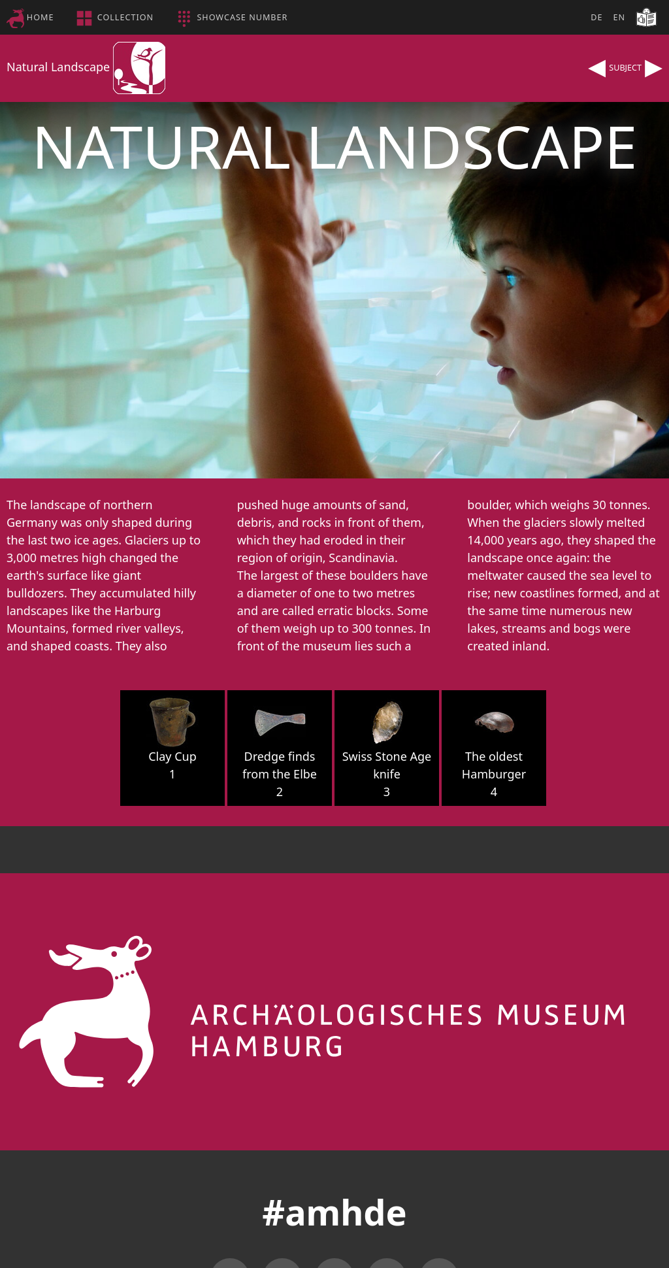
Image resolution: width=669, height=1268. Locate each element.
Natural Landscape (86, 67)
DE (596, 17)
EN (619, 17)
